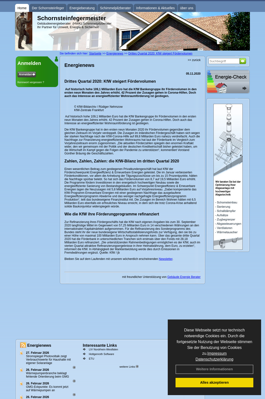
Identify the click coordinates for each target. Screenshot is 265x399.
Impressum (217, 353)
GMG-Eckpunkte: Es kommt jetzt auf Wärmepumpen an (47, 388)
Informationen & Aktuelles (155, 8)
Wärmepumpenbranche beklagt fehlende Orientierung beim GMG (47, 375)
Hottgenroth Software (101, 354)
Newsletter (165, 259)
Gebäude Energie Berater (184, 277)
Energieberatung (82, 8)
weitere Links (128, 366)
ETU (91, 358)
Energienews (39, 345)
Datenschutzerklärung (214, 359)
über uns (186, 8)
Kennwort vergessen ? (31, 82)
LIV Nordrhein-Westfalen (103, 349)
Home (22, 8)
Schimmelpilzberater (115, 8)
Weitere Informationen (214, 369)
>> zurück (194, 60)
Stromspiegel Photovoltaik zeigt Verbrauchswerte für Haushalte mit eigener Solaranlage (48, 360)
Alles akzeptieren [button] (214, 382)
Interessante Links (100, 345)
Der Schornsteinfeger (48, 8)
